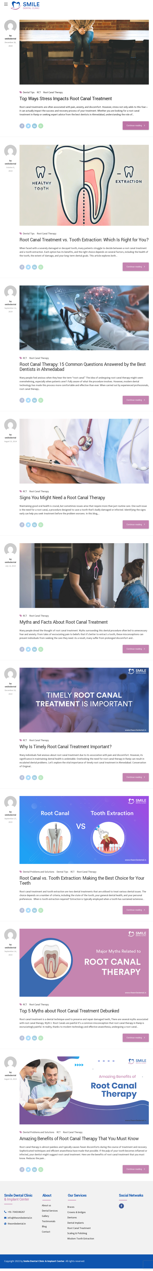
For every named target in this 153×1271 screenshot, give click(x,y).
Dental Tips (28, 92)
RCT (39, 92)
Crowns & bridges (76, 1212)
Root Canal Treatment (79, 1228)
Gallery (45, 1216)
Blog (44, 1226)
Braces (70, 1206)
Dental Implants (75, 1222)
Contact (46, 1231)
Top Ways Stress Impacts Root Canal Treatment (65, 98)
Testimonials (48, 1221)
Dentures (72, 1217)
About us (46, 1205)
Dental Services (50, 1210)
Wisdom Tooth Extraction (80, 1238)
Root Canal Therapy (53, 92)
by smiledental (10, 37)
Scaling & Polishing (77, 1233)
